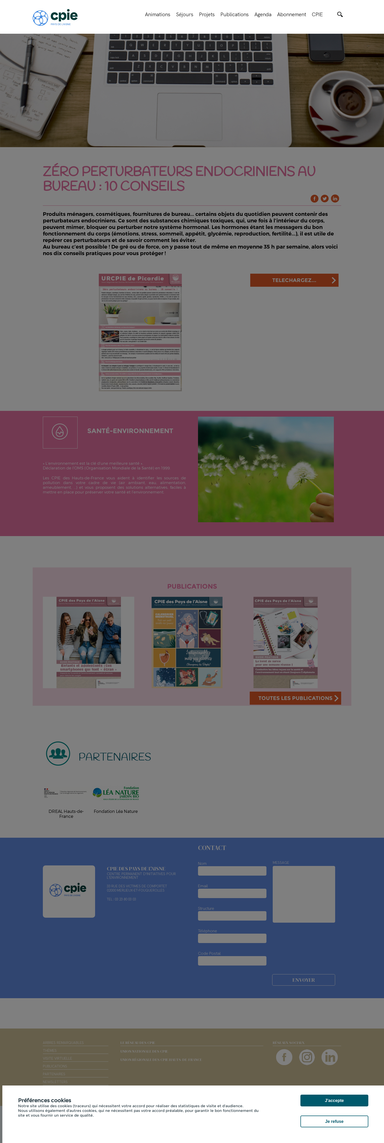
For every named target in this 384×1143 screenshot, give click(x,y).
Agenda (262, 14)
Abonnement (291, 14)
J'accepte (334, 1100)
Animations (157, 14)
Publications (234, 14)
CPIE (317, 14)
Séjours (184, 14)
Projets (207, 14)
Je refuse (334, 1121)
